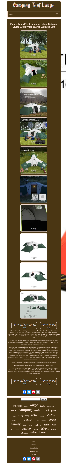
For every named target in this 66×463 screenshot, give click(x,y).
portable (26, 406)
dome (46, 424)
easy (11, 429)
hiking (45, 428)
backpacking (23, 416)
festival (38, 425)
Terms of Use (34, 451)
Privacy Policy (34, 448)
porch (53, 410)
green (20, 420)
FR (35, 454)
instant (42, 432)
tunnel (52, 419)
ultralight (24, 433)
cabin (33, 432)
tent (34, 414)
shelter (51, 415)
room (13, 410)
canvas (42, 416)
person (28, 419)
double (14, 420)
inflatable (17, 406)
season (25, 425)
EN (32, 454)
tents (53, 424)
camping (25, 410)
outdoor (27, 428)
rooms (36, 429)
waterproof (41, 410)
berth (42, 406)
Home (34, 441)
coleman (44, 420)
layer (37, 420)
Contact (33, 444)
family (16, 424)
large (34, 405)
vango (14, 416)
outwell (17, 429)
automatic (54, 429)
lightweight (50, 406)
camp (30, 425)
